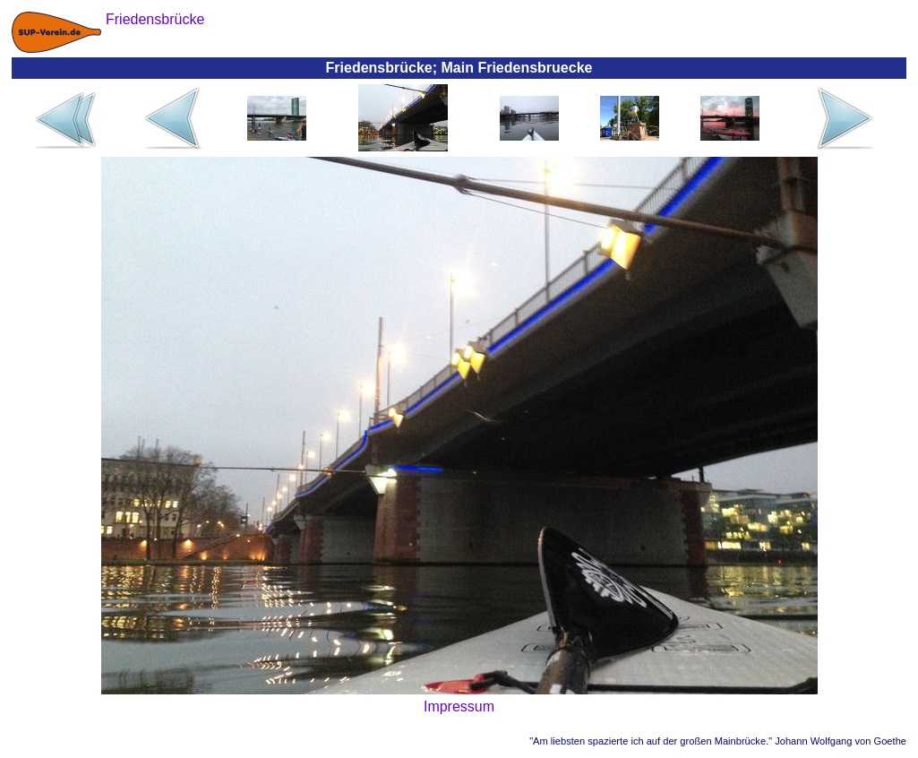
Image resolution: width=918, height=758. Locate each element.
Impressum (459, 706)
